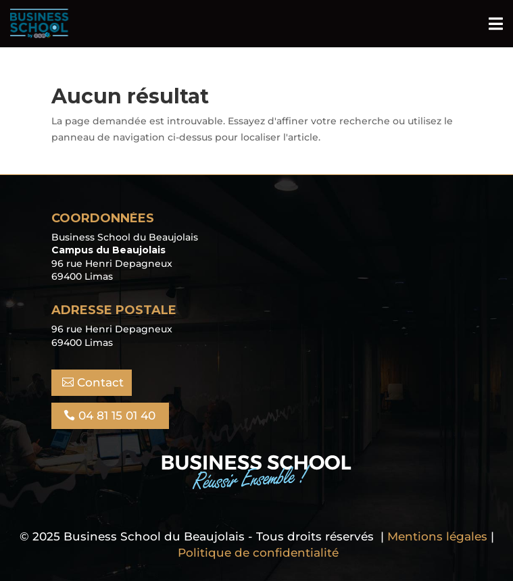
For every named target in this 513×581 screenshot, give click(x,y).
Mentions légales (437, 536)
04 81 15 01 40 (116, 415)
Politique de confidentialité (258, 552)
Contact (100, 382)
